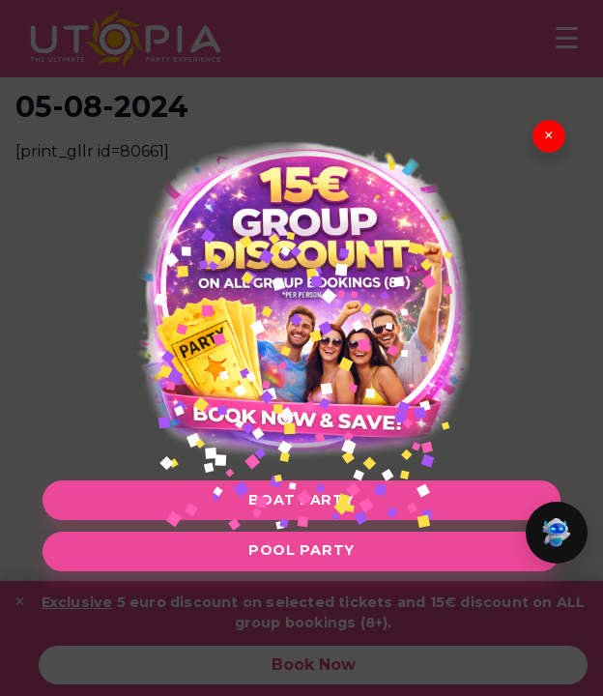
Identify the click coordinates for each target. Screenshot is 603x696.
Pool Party (301, 550)
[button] (557, 533)
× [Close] (549, 136)
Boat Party (301, 499)
